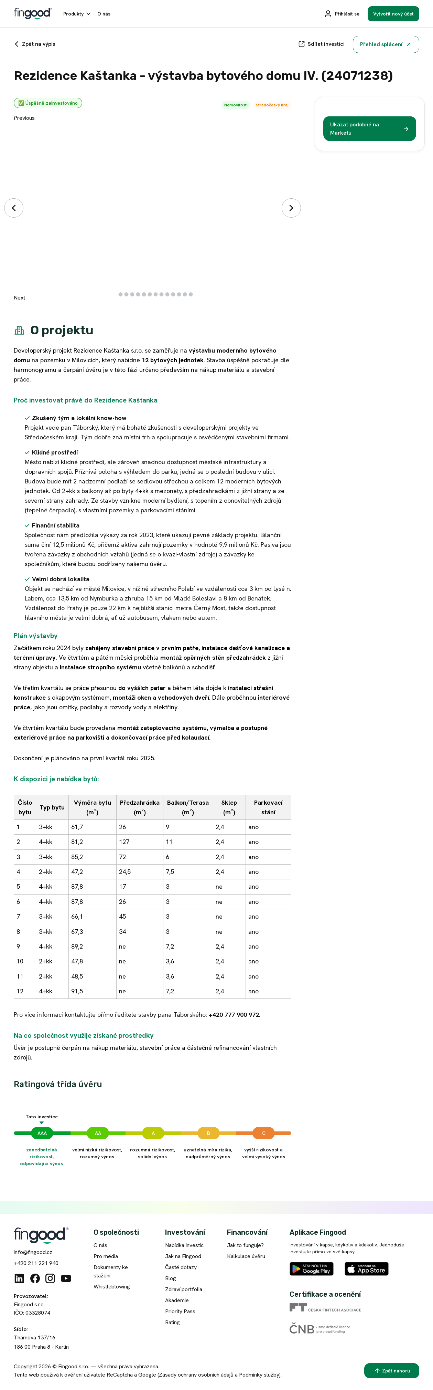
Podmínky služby (259, 1374)
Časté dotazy (181, 1267)
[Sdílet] (321, 44)
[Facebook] (35, 1278)
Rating (172, 1322)
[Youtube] (66, 1278)
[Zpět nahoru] (391, 1370)
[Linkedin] (19, 1278)
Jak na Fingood (183, 1256)
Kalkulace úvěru (246, 1256)
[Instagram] (50, 1278)
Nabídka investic (184, 1245)
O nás (100, 1245)
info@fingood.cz (33, 1252)
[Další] (291, 208)
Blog (170, 1278)
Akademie (177, 1300)
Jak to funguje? (245, 1245)
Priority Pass (180, 1311)
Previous (24, 118)
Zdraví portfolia (183, 1289)
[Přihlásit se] (341, 13)
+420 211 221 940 (36, 1263)
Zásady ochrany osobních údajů (196, 1374)
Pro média (106, 1256)
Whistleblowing (112, 1286)
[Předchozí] (13, 208)
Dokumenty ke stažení (111, 1271)
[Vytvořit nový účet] (393, 13)
